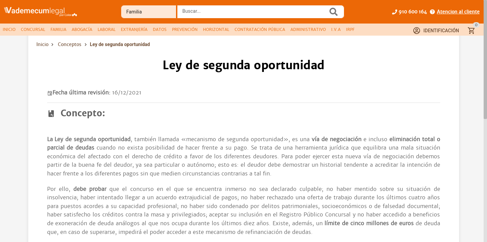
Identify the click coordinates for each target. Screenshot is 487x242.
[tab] (9, 30)
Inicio (42, 44)
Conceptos (69, 44)
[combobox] (254, 14)
